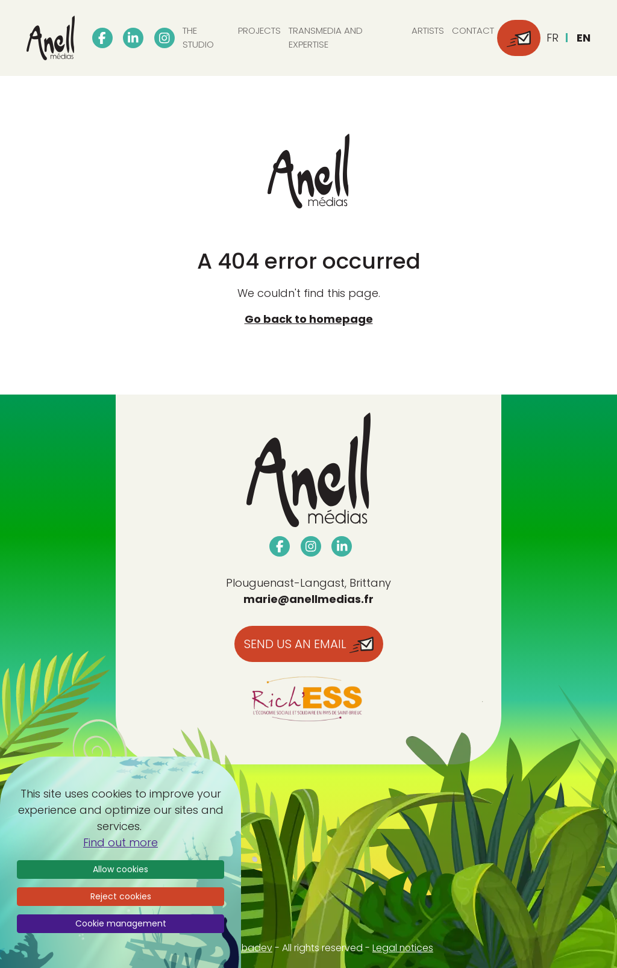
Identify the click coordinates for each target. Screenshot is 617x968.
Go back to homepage (309, 318)
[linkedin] (133, 38)
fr (553, 37)
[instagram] (164, 38)
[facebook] (102, 38)
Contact (473, 30)
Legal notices (402, 948)
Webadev (249, 948)
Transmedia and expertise (326, 37)
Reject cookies (120, 896)
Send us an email (309, 644)
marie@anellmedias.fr (308, 599)
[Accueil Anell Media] (51, 38)
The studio (198, 37)
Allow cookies (120, 869)
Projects (259, 30)
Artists (428, 30)
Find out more (120, 842)
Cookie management (120, 923)
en (583, 37)
